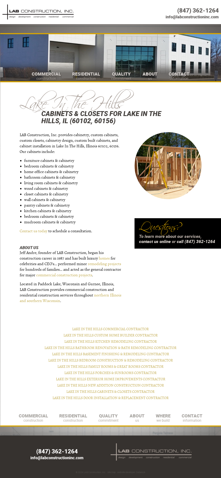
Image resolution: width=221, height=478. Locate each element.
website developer (126, 472)
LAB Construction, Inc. (95, 472)
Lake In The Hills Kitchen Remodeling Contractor (110, 341)
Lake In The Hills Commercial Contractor (110, 329)
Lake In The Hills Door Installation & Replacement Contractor (111, 398)
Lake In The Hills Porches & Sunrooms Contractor (110, 373)
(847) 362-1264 (198, 10)
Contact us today (33, 231)
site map (111, 472)
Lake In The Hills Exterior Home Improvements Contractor (110, 379)
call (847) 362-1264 (196, 241)
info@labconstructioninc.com (192, 16)
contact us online (155, 241)
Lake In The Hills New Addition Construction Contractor (110, 385)
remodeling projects (104, 263)
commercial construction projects (64, 275)
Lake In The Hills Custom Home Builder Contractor (110, 335)
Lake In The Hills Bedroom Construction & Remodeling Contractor (110, 360)
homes (104, 258)
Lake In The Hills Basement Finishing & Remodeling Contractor (110, 354)
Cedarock (140, 472)
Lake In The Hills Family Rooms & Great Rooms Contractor (110, 366)
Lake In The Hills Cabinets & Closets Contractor (110, 391)
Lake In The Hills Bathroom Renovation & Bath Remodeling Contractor (110, 348)
